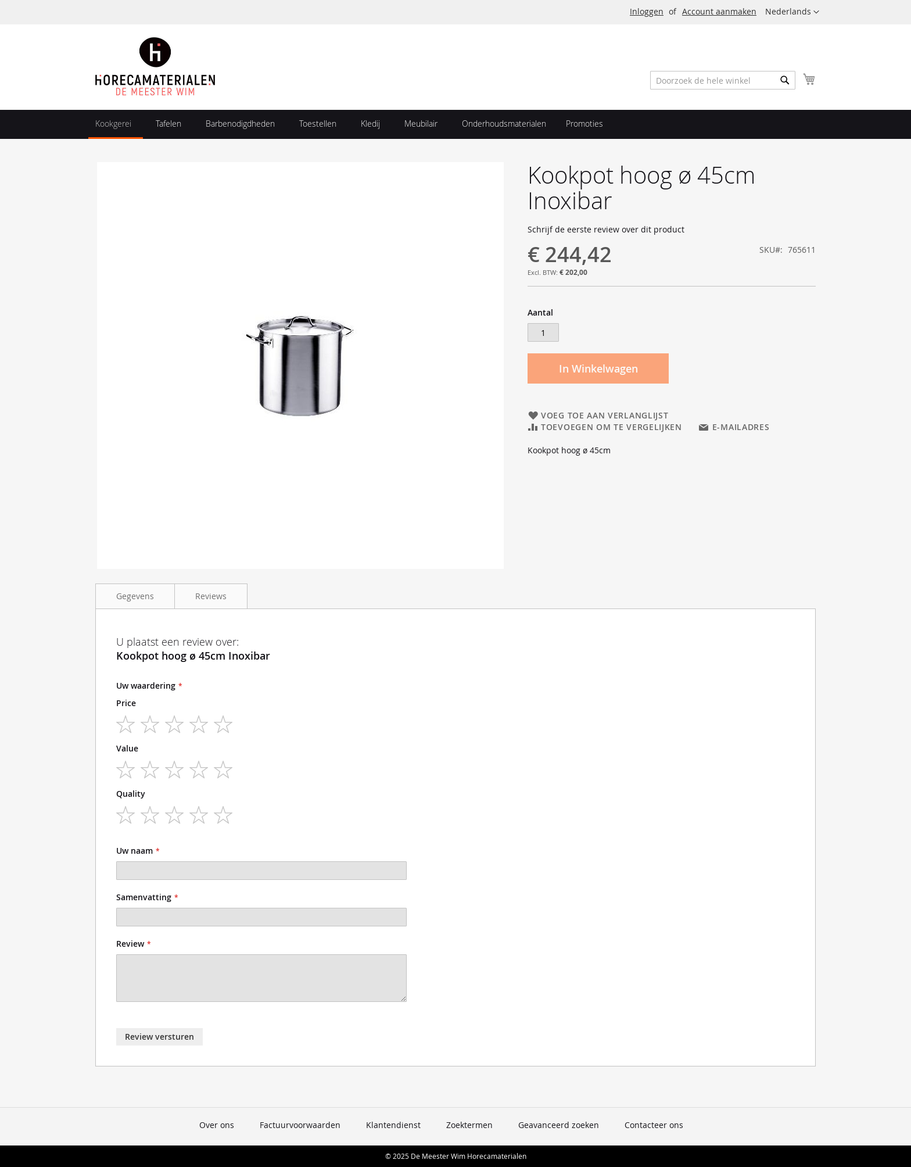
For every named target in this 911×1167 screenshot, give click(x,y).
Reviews (211, 596)
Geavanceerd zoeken (558, 1124)
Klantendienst (393, 1124)
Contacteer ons (654, 1124)
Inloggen (646, 11)
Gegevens (135, 596)
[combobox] (722, 80)
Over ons (216, 1124)
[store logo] (155, 66)
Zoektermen (469, 1124)
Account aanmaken (719, 11)
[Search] (785, 80)
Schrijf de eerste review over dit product (606, 229)
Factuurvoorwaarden (300, 1124)
